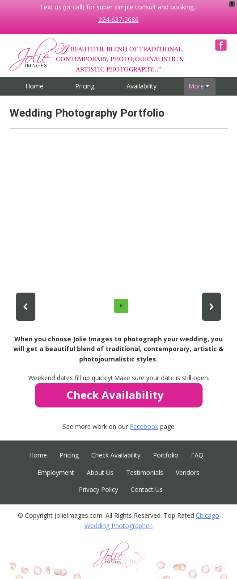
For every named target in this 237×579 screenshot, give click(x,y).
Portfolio (165, 455)
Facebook (221, 45)
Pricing (84, 86)
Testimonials (144, 472)
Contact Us (147, 489)
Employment (56, 472)
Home (34, 86)
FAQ (197, 455)
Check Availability (115, 455)
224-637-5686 (118, 19)
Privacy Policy (98, 489)
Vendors (187, 472)
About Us (100, 472)
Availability (142, 86)
